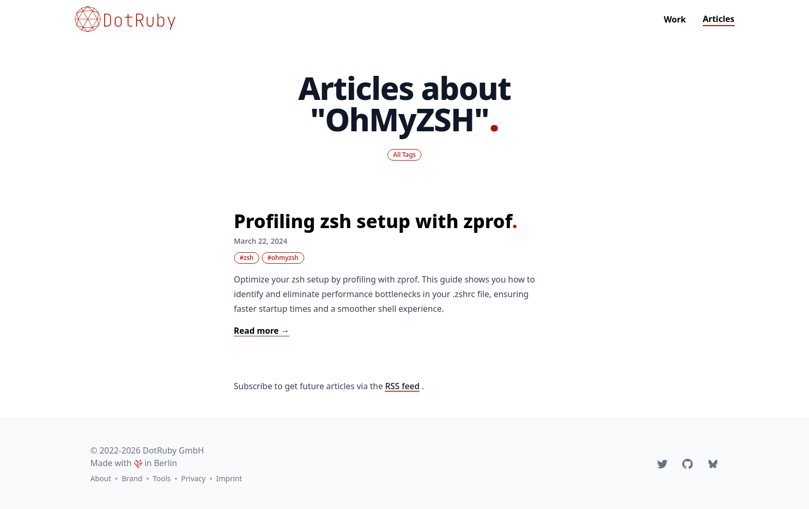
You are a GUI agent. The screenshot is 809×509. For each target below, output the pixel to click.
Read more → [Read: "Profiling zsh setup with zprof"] (262, 330)
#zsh (247, 257)
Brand (131, 478)
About (101, 478)
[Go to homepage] (125, 19)
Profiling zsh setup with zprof (376, 221)
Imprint (229, 478)
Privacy (193, 478)
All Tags (404, 154)
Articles (719, 19)
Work (675, 19)
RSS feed (402, 386)
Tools (162, 478)
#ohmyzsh (283, 257)
